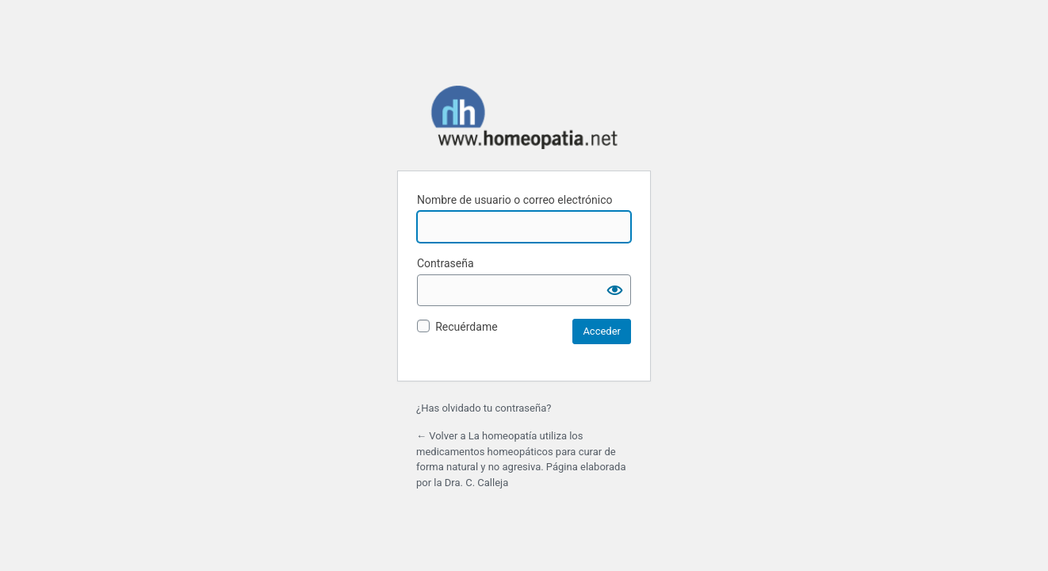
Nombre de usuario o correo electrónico (515, 200)
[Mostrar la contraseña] (615, 290)
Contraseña (445, 263)
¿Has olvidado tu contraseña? (483, 408)
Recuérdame (466, 326)
